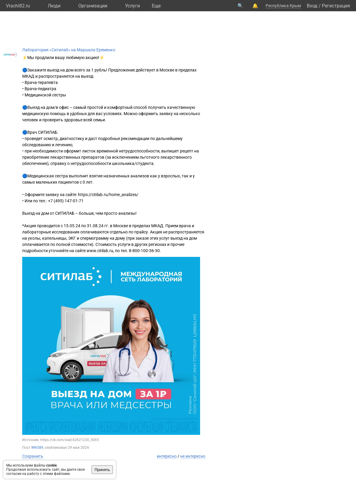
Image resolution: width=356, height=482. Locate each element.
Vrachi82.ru (18, 6)
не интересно (192, 456)
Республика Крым (283, 5)
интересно (167, 456)
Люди (54, 6)
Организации (92, 6)
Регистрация (336, 6)
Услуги (132, 6)
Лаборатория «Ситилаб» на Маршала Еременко (68, 49)
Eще (156, 6)
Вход (312, 6)
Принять (102, 469)
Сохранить (32, 456)
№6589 (37, 448)
